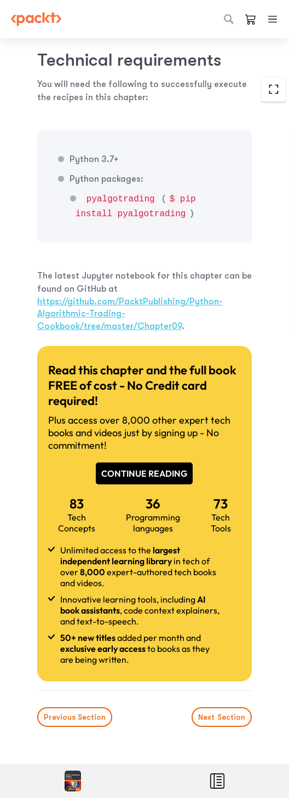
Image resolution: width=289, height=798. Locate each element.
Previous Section (75, 717)
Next (221, 717)
